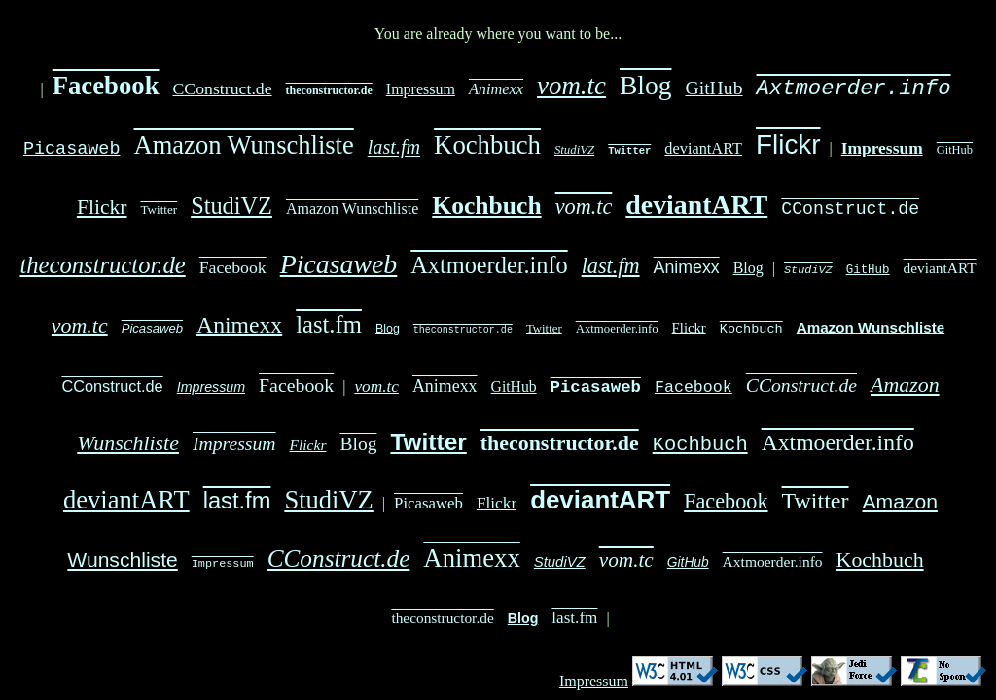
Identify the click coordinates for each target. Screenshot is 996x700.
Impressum (420, 89)
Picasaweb (72, 146)
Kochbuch (487, 144)
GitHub (714, 87)
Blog (646, 85)
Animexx (496, 89)
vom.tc (571, 85)
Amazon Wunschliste (244, 144)
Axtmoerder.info (854, 86)
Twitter (629, 150)
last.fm (394, 147)
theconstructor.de (329, 90)
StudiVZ (574, 150)
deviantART (703, 148)
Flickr (788, 144)
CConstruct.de (222, 88)
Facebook (106, 85)
